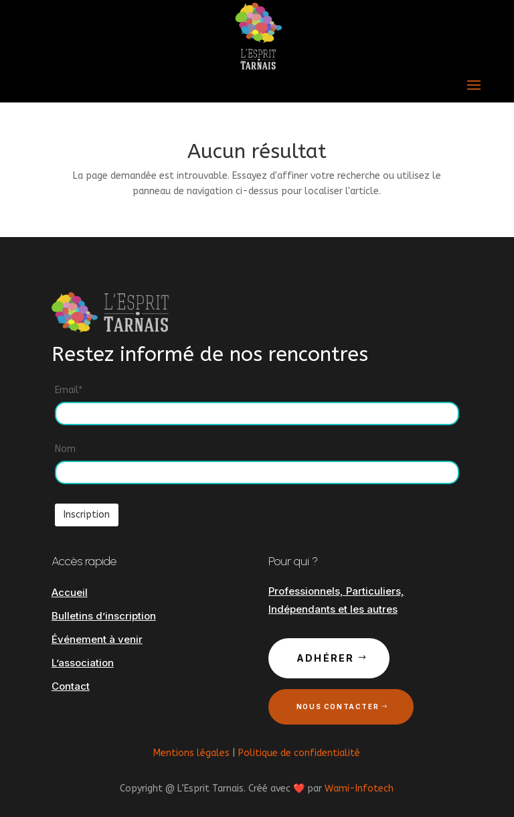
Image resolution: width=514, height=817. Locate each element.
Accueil (70, 592)
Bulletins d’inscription (104, 615)
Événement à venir (97, 639)
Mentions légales (191, 753)
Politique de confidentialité (299, 753)
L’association (83, 662)
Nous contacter (337, 706)
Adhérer (325, 658)
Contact (71, 686)
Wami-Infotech (359, 788)
